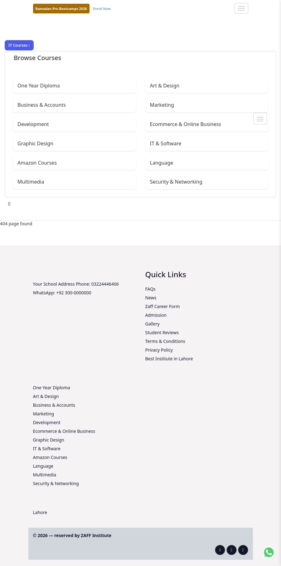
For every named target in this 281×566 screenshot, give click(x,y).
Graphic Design (35, 143)
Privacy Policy (159, 350)
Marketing (162, 104)
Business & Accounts (41, 104)
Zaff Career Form (162, 306)
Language (161, 162)
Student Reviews (162, 332)
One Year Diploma (38, 85)
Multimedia (30, 181)
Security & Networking (176, 181)
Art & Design (165, 85)
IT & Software (166, 143)
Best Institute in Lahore (169, 359)
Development (33, 124)
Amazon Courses (37, 162)
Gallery (152, 324)
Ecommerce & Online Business (185, 124)
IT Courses (19, 45)
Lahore (40, 512)
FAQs (150, 289)
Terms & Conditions (165, 341)
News (151, 298)
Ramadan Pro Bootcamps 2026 (61, 8)
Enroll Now (101, 8)
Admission (156, 315)
